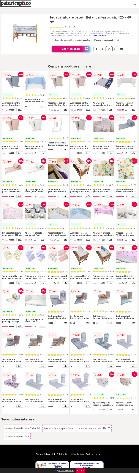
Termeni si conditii (45, 454)
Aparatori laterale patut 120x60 (94, 428)
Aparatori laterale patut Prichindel (22, 428)
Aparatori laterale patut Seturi (59, 428)
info (19, 109)
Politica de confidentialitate (70, 454)
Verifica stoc (75, 49)
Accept (80, 470)
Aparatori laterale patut (17, 436)
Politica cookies (94, 454)
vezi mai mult (100, 35)
